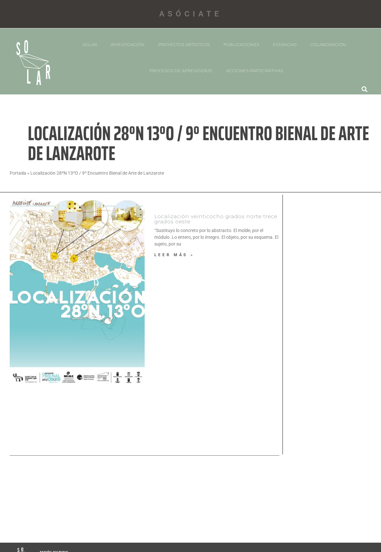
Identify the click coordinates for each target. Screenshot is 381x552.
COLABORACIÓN (328, 44)
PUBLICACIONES (241, 44)
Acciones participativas (254, 70)
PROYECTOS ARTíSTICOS (184, 44)
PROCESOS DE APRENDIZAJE (180, 70)
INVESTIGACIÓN (127, 44)
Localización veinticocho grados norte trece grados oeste (215, 219)
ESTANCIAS (285, 44)
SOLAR (89, 44)
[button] (364, 89)
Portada (18, 173)
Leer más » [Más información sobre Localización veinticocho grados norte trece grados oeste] (174, 255)
